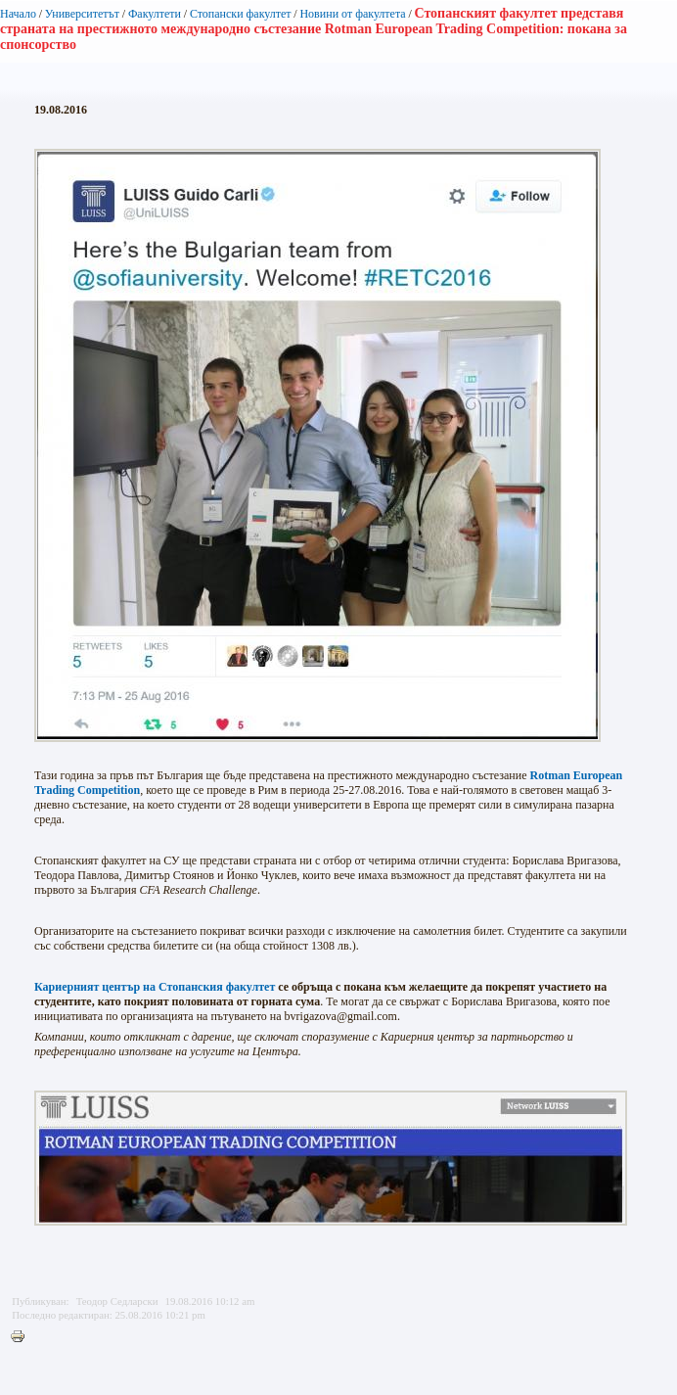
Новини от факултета (352, 14)
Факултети (154, 14)
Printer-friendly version (22, 1337)
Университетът (82, 14)
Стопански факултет (241, 14)
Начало (18, 14)
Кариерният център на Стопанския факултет (154, 987)
